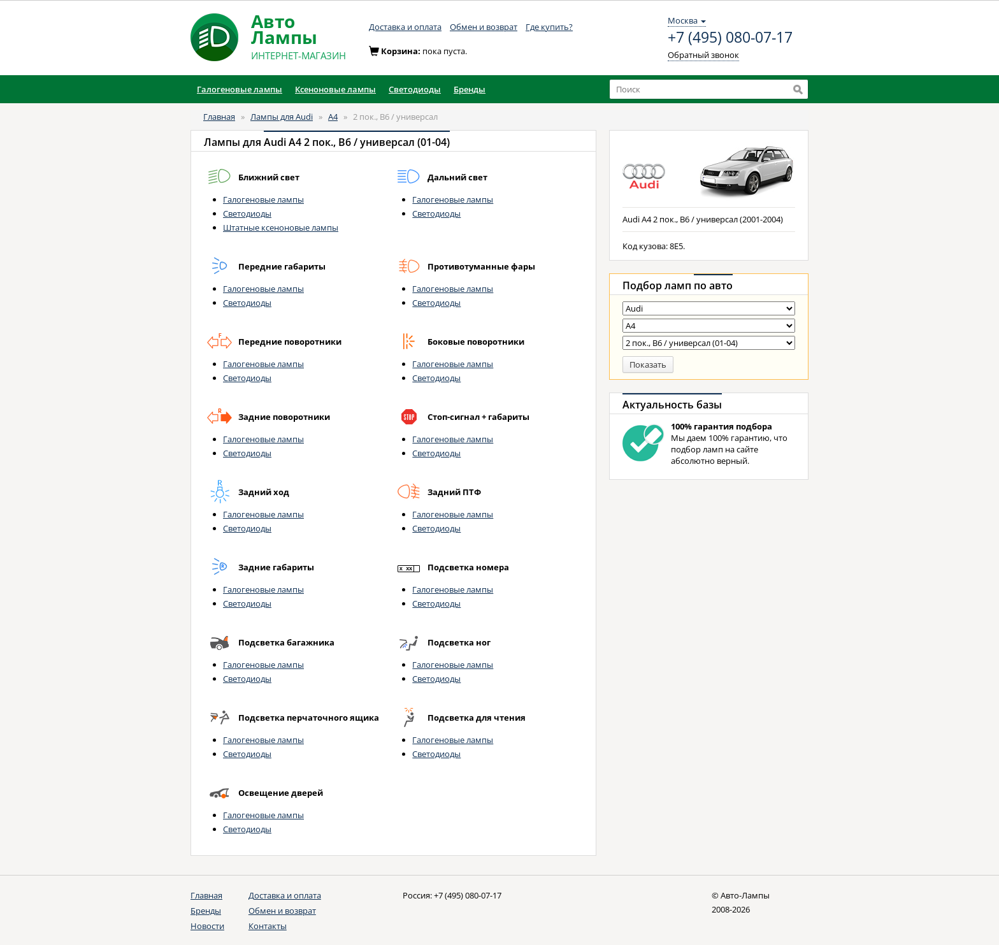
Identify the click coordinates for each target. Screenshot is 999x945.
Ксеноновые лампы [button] (335, 89)
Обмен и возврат (483, 26)
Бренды (205, 910)
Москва (687, 20)
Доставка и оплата (405, 26)
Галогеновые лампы (263, 199)
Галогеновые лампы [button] (239, 89)
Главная (219, 116)
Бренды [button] (469, 89)
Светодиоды (247, 213)
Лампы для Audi (281, 116)
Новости (207, 926)
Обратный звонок (703, 55)
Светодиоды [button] (415, 89)
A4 (333, 116)
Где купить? (549, 26)
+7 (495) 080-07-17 (730, 38)
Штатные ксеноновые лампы (280, 227)
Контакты (267, 926)
